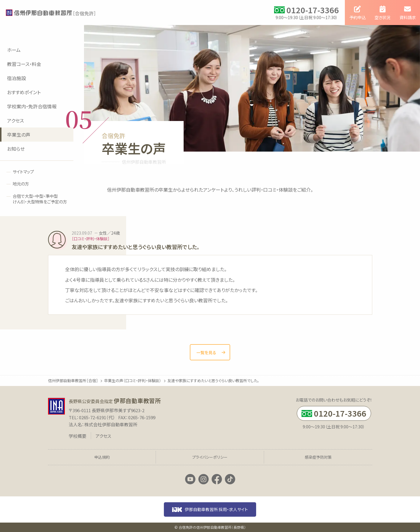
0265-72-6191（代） (97, 417)
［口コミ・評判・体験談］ (91, 239)
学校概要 (77, 436)
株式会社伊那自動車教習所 (110, 424)
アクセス (103, 436)
